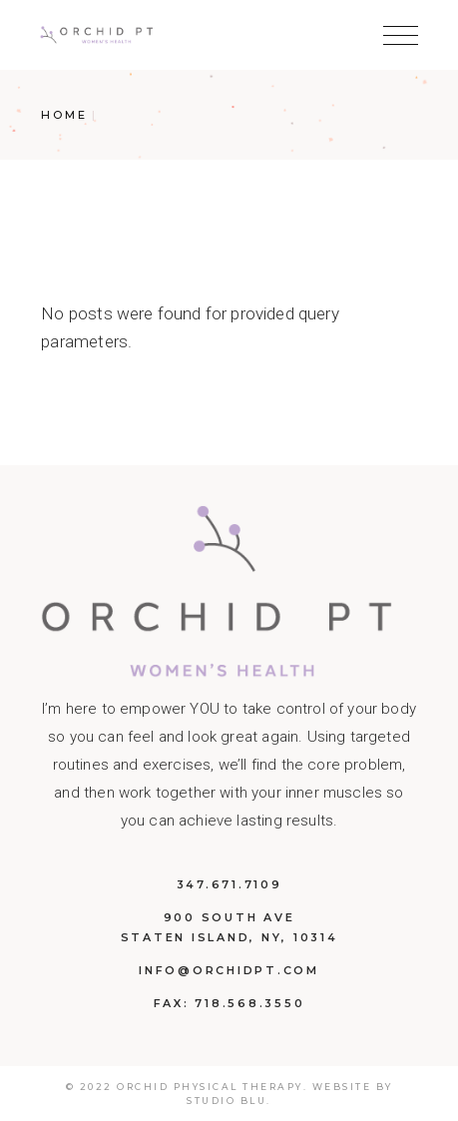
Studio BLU (226, 1100)
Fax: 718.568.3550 (229, 1003)
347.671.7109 (229, 884)
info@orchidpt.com (229, 970)
